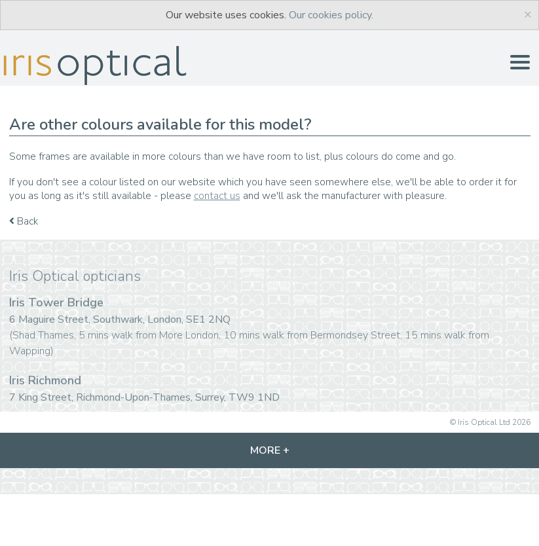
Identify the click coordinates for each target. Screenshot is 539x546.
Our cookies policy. (331, 15)
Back (23, 221)
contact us (217, 195)
